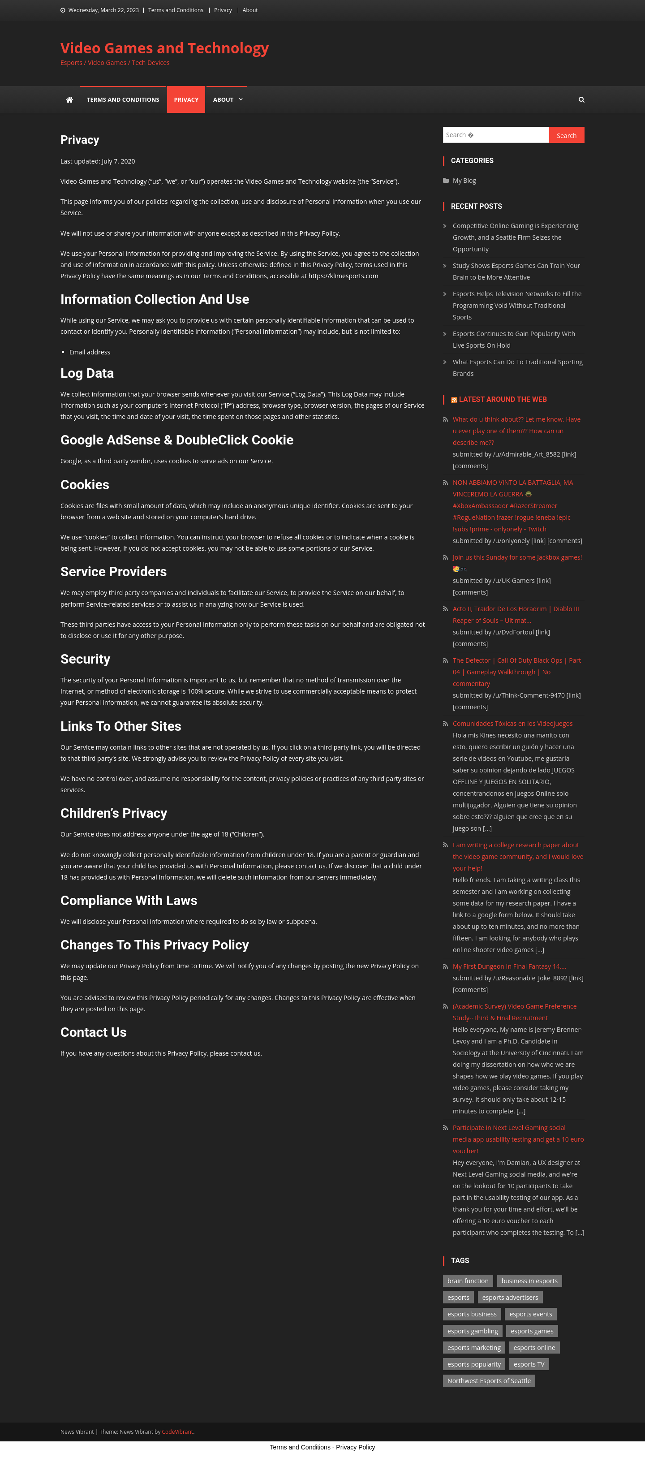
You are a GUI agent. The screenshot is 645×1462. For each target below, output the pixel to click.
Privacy (223, 10)
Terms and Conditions (175, 10)
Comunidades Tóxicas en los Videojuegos (513, 723)
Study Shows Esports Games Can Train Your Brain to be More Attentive (516, 271)
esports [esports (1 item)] (458, 1297)
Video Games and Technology (164, 47)
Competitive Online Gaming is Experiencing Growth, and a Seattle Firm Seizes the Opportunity (516, 237)
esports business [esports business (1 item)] (472, 1314)
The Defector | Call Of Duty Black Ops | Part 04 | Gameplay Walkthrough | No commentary (517, 672)
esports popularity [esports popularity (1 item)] (474, 1364)
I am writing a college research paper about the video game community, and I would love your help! (518, 856)
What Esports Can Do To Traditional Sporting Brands (518, 368)
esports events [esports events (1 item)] (530, 1314)
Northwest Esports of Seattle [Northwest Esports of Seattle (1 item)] (489, 1380)
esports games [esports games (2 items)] (532, 1331)
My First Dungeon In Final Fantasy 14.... (509, 966)
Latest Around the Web (503, 399)
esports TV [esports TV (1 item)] (529, 1364)
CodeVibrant (178, 1432)
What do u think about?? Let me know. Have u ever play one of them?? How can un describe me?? (516, 431)
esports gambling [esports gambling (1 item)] (472, 1331)
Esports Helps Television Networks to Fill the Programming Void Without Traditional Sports (517, 305)
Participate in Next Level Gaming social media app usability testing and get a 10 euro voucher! (518, 1139)
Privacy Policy (355, 1447)
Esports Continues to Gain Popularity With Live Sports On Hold (514, 339)
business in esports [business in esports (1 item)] (530, 1281)
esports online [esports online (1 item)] (534, 1347)
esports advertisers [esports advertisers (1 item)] (510, 1297)
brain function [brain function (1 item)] (468, 1281)
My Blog (464, 180)
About (250, 10)
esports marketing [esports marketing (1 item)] (474, 1347)
